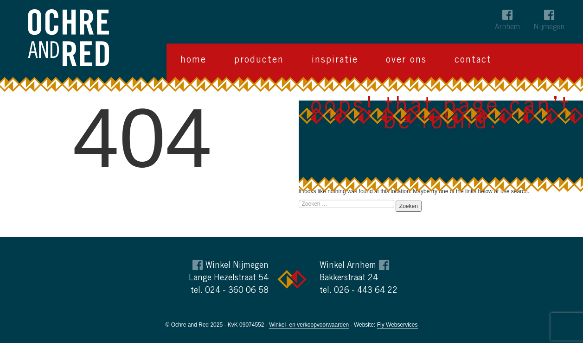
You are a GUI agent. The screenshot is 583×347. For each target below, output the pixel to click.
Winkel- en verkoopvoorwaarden (309, 325)
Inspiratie (335, 60)
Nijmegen (548, 27)
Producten (259, 60)
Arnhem (507, 27)
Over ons (406, 60)
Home (193, 60)
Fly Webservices (397, 325)
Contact (473, 60)
